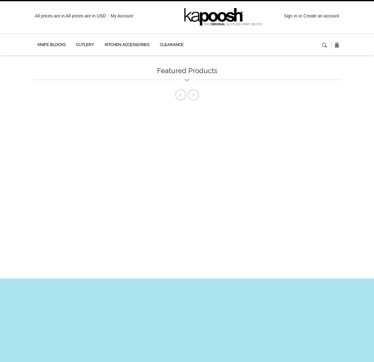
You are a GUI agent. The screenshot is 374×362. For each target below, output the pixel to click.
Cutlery (85, 44)
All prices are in (86, 15)
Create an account (321, 15)
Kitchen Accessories (127, 44)
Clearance (172, 44)
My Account (122, 15)
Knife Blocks (51, 44)
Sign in (290, 15)
